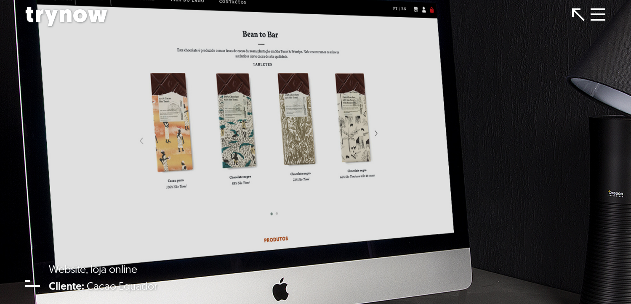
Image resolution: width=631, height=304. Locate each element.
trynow (66, 16)
